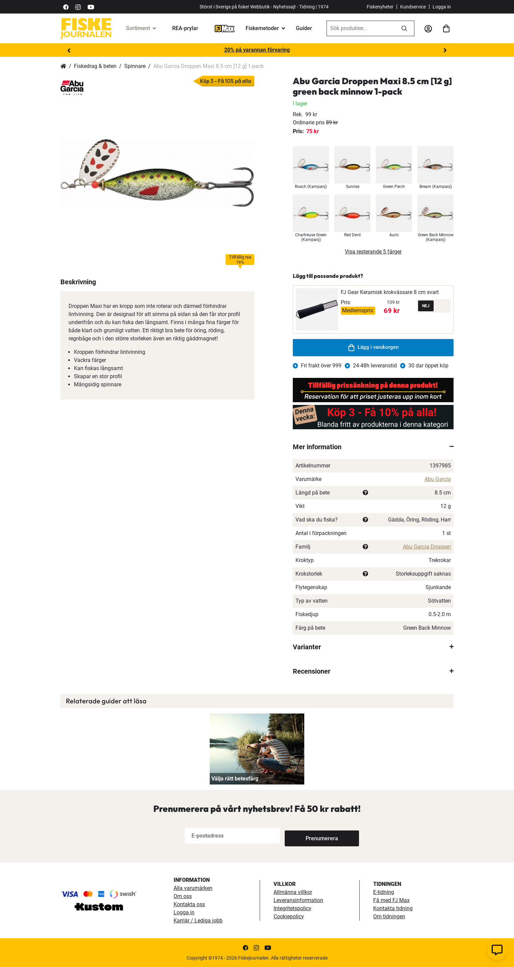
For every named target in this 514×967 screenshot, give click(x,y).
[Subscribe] (307, 836)
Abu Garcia (438, 479)
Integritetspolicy (292, 908)
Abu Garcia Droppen (427, 546)
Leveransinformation (298, 900)
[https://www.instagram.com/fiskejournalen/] (78, 6)
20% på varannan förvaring (257, 50)
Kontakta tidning (393, 908)
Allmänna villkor (293, 892)
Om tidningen (389, 916)
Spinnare (135, 66)
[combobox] (360, 28)
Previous (69, 50)
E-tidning (383, 892)
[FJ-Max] (224, 28)
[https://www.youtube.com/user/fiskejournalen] (90, 6)
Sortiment (138, 28)
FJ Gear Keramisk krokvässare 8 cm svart (390, 292)
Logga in (442, 6)
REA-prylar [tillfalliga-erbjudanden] (185, 28)
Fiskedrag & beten (95, 66)
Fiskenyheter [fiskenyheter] (380, 6)
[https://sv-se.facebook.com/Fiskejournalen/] (66, 6)
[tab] (373, 447)
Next (445, 50)
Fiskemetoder (262, 28)
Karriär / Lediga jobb (198, 920)
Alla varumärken (193, 888)
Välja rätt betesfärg (234, 778)
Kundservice (413, 6)
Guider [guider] (304, 28)
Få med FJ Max (391, 900)
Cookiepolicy (289, 916)
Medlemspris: (358, 310)
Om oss (183, 896)
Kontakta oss (189, 904)
